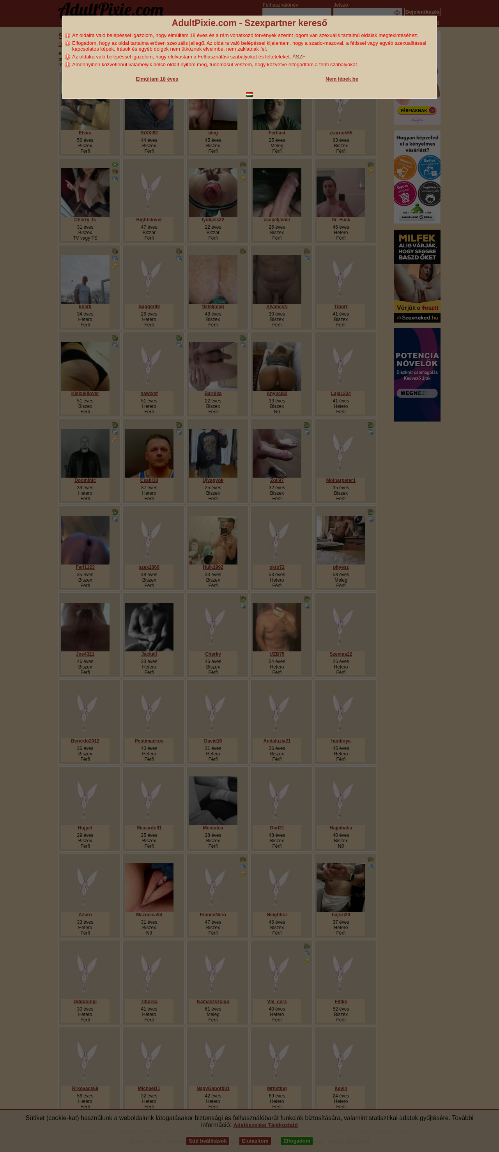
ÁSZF (298, 57)
